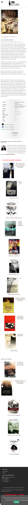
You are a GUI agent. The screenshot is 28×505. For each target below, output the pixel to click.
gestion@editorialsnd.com (9, 477)
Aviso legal (3, 489)
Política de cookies (10, 489)
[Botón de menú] (2, 2)
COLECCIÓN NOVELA (19, 104)
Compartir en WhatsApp (8, 129)
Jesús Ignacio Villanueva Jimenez (9, 41)
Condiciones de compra (6, 491)
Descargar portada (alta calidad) (8, 37)
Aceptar (16, 502)
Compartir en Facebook (8, 127)
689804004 (6, 481)
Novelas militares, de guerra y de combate (21, 106)
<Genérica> (17, 106)
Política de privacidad (19, 489)
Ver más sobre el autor (10, 154)
